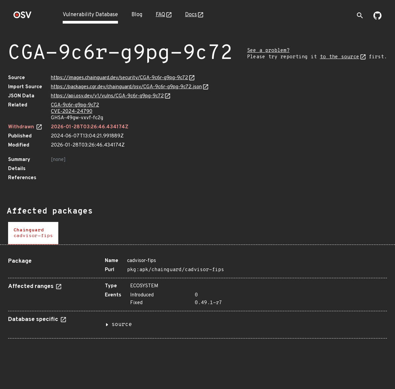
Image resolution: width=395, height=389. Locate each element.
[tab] (33, 233)
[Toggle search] (360, 15)
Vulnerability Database (90, 14)
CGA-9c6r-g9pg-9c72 (75, 105)
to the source (339, 57)
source (122, 324)
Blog (136, 14)
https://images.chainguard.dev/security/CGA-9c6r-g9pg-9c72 (119, 78)
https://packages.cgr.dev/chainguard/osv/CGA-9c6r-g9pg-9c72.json (126, 87)
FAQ (160, 14)
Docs (191, 14)
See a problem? (268, 50)
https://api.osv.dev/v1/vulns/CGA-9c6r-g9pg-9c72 (107, 96)
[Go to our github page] (377, 18)
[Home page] (22, 17)
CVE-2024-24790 (71, 111)
